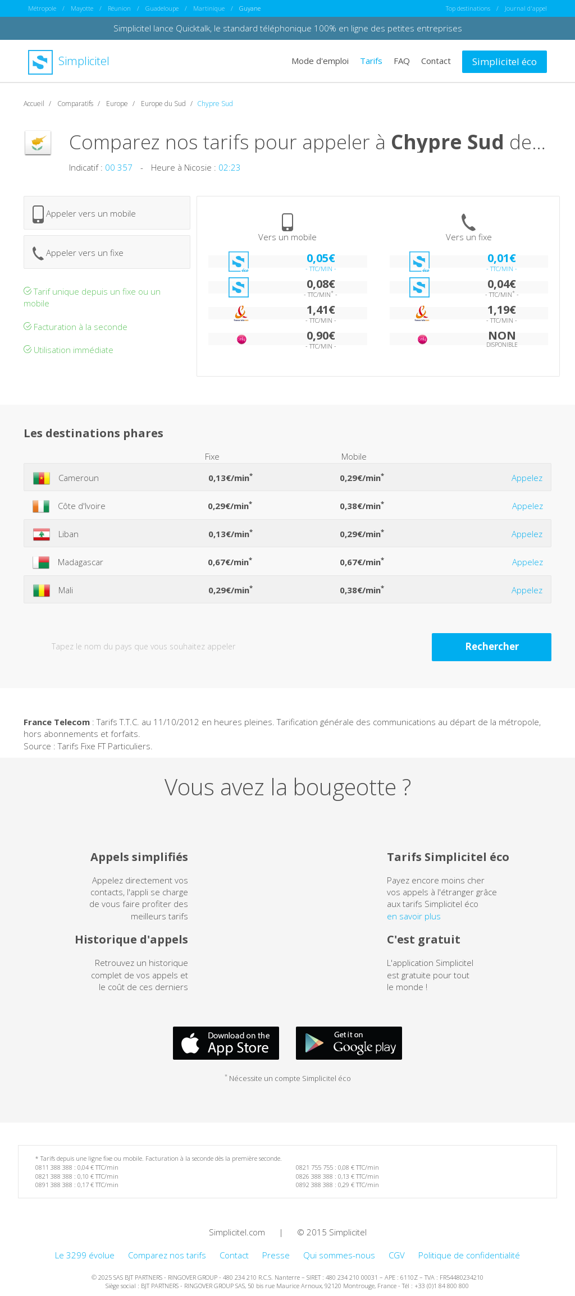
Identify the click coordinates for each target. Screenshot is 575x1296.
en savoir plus (414, 916)
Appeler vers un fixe (78, 253)
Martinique (209, 8)
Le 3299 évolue (85, 1255)
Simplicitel (68, 60)
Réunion (119, 8)
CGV (397, 1255)
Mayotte (82, 8)
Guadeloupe (162, 8)
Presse (276, 1255)
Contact (436, 60)
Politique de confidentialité (469, 1255)
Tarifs (371, 60)
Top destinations (468, 8)
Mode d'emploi (320, 60)
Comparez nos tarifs (167, 1255)
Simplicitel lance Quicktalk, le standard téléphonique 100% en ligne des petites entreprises (287, 28)
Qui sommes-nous (339, 1255)
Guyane (250, 8)
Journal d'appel (526, 8)
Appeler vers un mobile (84, 214)
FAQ (402, 60)
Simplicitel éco (504, 61)
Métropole (42, 8)
